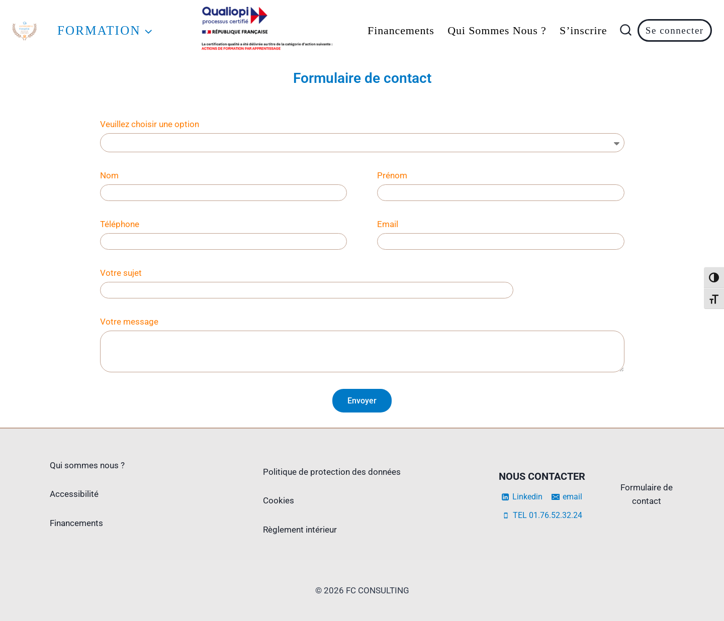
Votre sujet (121, 273)
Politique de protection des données (332, 472)
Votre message (129, 322)
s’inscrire (583, 30)
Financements (401, 30)
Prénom (392, 175)
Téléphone (119, 224)
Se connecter (675, 30)
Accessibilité (74, 494)
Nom (109, 175)
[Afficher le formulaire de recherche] (625, 30)
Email (387, 224)
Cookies (278, 500)
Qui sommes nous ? (496, 30)
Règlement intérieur (300, 530)
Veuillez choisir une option (149, 124)
